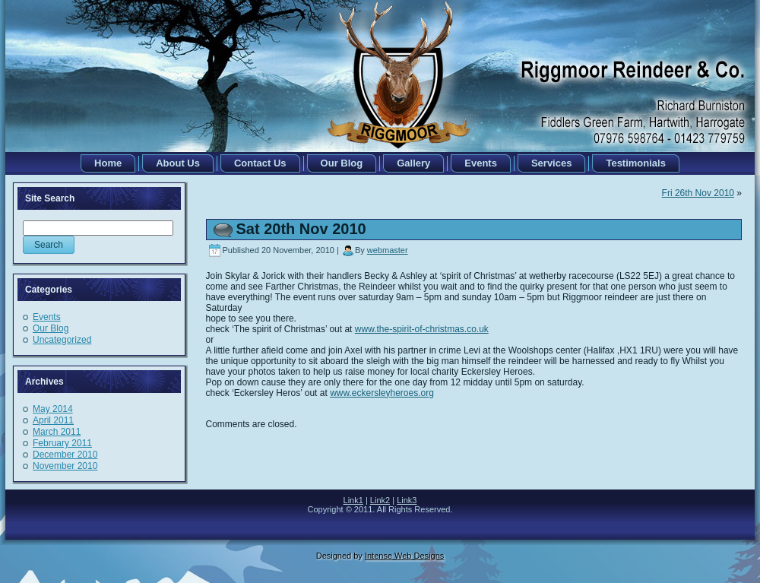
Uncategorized (62, 339)
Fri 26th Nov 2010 (698, 193)
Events (47, 317)
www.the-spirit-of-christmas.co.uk (422, 329)
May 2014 (53, 409)
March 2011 (57, 431)
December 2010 (65, 454)
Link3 (406, 500)
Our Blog (50, 328)
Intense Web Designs (404, 555)
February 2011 (62, 443)
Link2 (380, 500)
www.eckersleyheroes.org (382, 393)
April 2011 (53, 420)
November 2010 (65, 466)
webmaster (387, 250)
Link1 (353, 500)
